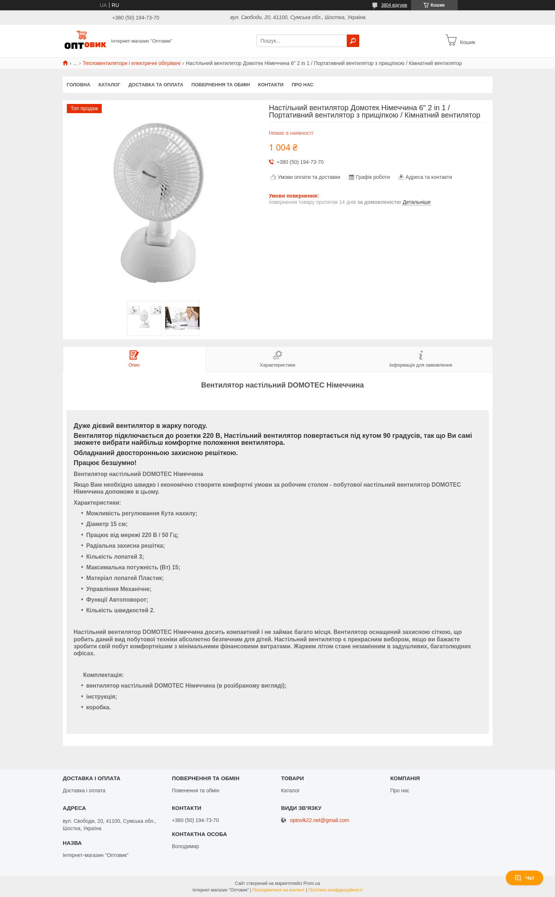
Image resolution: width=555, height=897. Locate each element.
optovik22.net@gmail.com (319, 820)
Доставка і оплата (84, 790)
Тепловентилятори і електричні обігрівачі (131, 63)
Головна (78, 84)
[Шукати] (353, 41)
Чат (524, 878)
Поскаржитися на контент (278, 890)
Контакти (271, 84)
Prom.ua (311, 883)
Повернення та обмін (220, 84)
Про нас (302, 84)
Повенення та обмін (195, 790)
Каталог (109, 84)
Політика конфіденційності (335, 890)
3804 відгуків (394, 5)
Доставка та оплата (156, 84)
